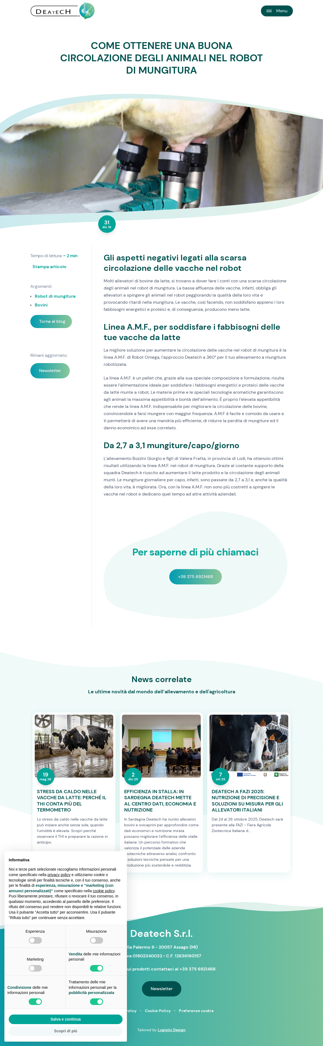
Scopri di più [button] (65, 1031)
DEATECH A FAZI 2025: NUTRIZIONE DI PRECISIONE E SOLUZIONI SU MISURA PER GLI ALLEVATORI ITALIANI (247, 801)
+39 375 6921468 (195, 576)
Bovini (41, 305)
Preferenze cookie (196, 1010)
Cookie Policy (158, 1010)
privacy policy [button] (59, 875)
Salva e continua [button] (66, 1019)
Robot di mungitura (55, 296)
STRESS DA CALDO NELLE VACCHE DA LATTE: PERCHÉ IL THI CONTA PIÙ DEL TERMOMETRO (71, 801)
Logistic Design (172, 1029)
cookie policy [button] (103, 891)
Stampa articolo (49, 267)
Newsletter (50, 370)
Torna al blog (52, 321)
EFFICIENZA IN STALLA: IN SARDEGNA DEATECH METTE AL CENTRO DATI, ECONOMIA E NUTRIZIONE (160, 801)
